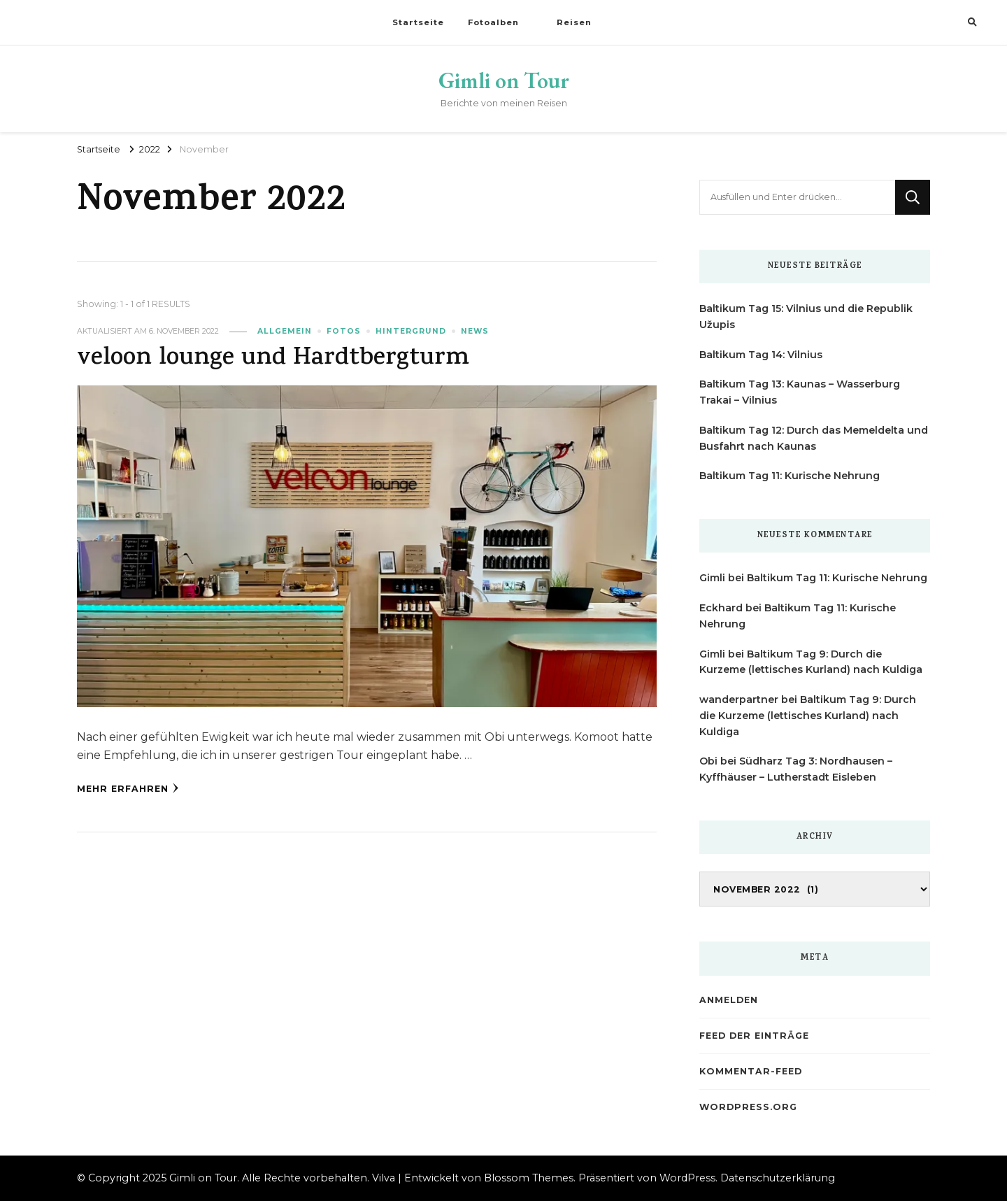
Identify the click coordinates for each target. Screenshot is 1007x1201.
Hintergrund (411, 331)
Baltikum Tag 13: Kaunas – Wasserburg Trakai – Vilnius (799, 392)
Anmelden (728, 1000)
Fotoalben (493, 22)
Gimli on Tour (503, 80)
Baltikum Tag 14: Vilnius (760, 354)
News (475, 331)
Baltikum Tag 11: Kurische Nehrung (789, 475)
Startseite (418, 22)
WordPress (687, 1178)
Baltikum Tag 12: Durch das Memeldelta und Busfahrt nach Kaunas (813, 438)
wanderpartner (738, 699)
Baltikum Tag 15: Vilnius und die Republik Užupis (806, 316)
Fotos (344, 331)
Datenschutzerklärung (777, 1178)
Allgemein (284, 331)
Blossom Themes (528, 1178)
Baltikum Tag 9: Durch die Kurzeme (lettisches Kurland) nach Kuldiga (807, 715)
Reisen (574, 22)
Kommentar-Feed (750, 1071)
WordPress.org (748, 1107)
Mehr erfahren (128, 788)
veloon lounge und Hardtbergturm (273, 359)
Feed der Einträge (754, 1035)
